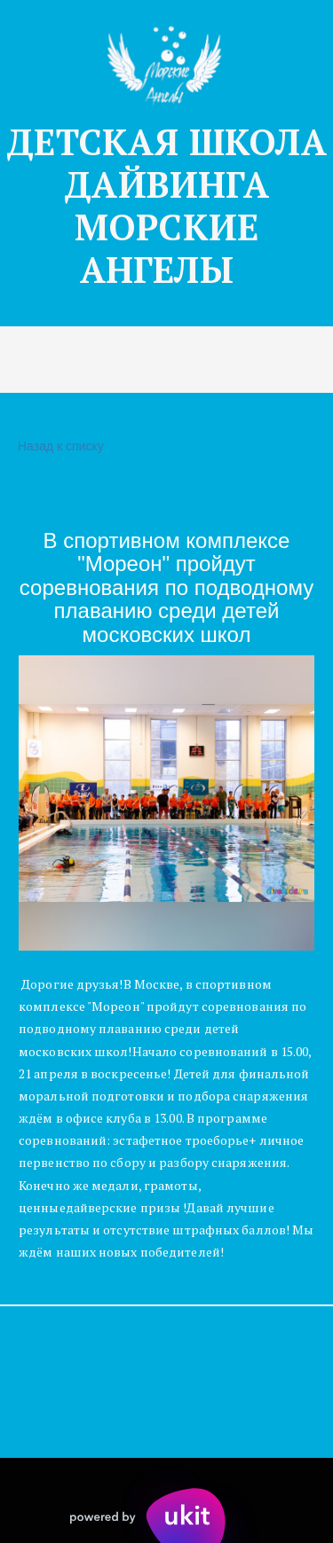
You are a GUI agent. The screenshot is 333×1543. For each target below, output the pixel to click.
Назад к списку (58, 446)
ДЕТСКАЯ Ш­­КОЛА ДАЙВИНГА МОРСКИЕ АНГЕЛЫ (166, 205)
